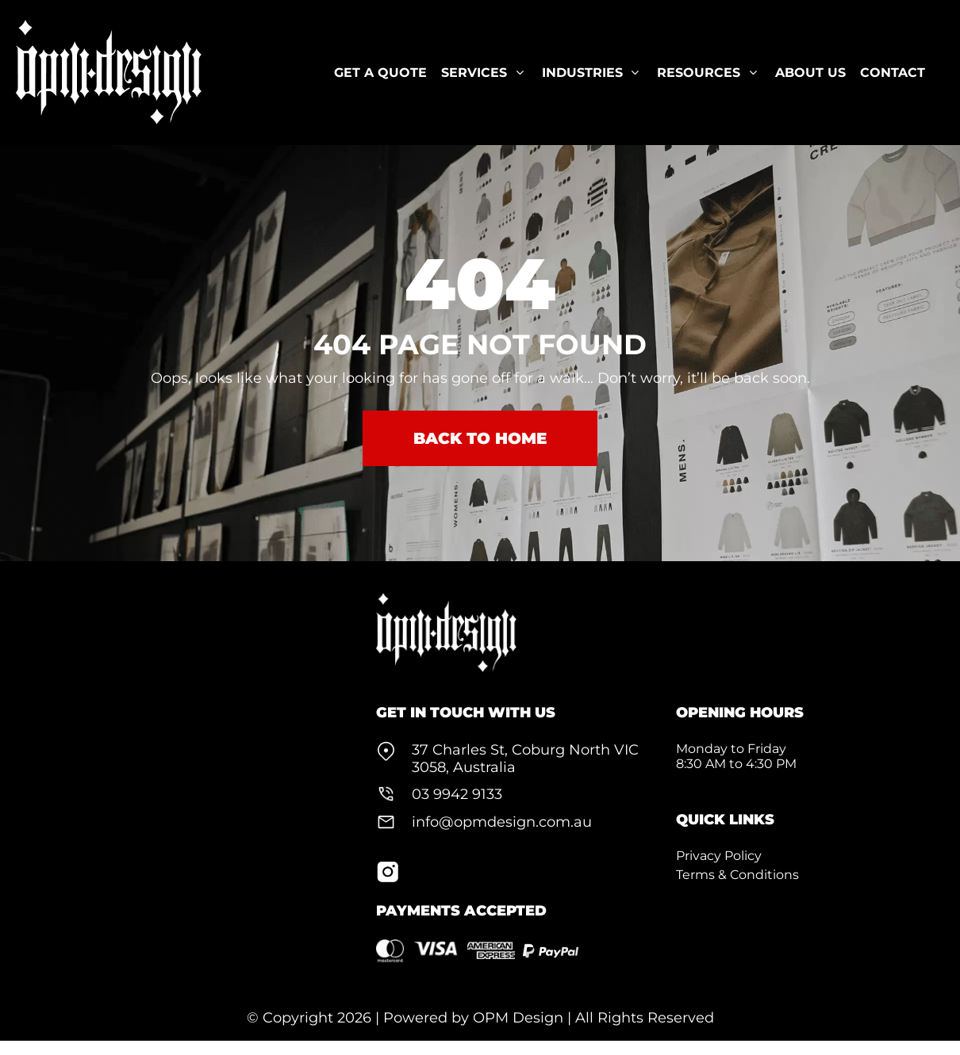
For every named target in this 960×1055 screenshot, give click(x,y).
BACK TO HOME (480, 438)
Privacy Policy (719, 855)
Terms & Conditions (737, 874)
